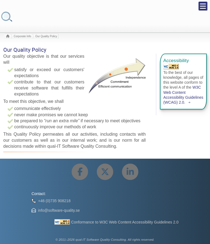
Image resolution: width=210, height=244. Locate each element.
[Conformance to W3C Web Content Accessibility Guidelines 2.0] (116, 222)
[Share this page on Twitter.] (105, 172)
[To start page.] (7, 36)
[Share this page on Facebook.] (80, 172)
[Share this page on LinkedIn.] (130, 172)
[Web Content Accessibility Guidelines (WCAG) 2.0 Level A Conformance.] (171, 66)
